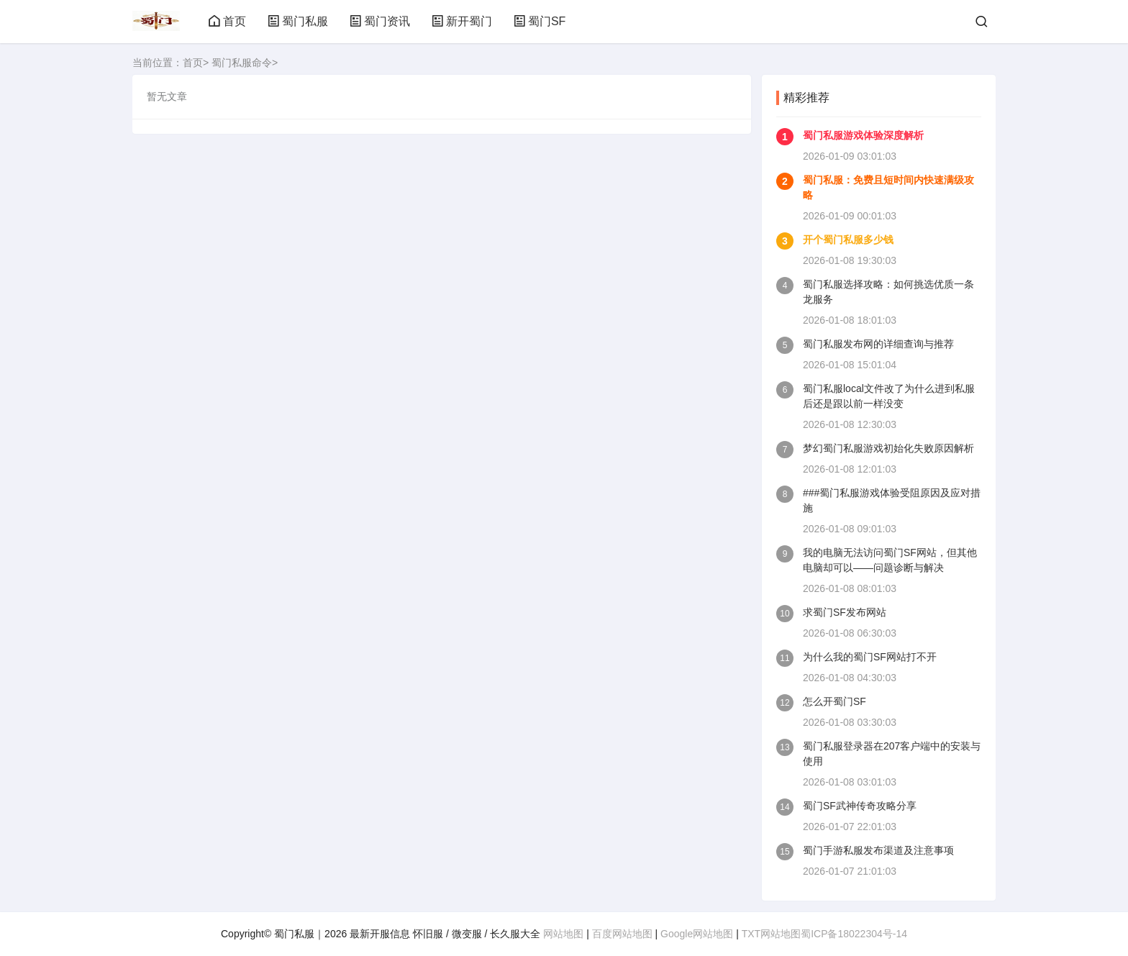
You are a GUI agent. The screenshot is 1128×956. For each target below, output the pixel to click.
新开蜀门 (462, 21)
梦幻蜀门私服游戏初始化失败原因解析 (888, 448)
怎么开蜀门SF (834, 701)
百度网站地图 (622, 933)
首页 (227, 21)
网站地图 (563, 933)
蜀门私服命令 (242, 62)
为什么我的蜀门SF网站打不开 (870, 657)
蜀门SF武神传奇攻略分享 (859, 805)
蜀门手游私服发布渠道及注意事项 (878, 850)
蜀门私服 (298, 21)
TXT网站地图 (771, 933)
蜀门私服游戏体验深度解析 (863, 135)
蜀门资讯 (380, 21)
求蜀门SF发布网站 (844, 612)
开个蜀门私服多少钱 (848, 239)
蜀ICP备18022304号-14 (854, 933)
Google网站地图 (696, 933)
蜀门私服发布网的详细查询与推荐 (878, 344)
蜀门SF (539, 21)
